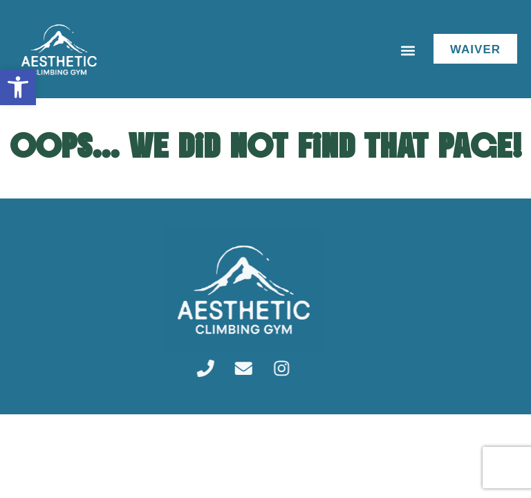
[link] (18, 87)
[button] (408, 50)
